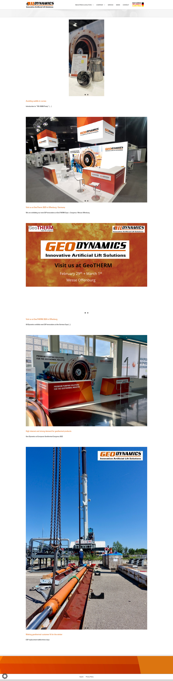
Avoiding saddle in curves (36, 101)
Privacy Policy (89, 677)
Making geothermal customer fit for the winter (44, 634)
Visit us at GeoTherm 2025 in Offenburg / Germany (45, 207)
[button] (5, 676)
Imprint (81, 677)
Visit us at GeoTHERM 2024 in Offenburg (41, 319)
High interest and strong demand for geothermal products (48, 431)
